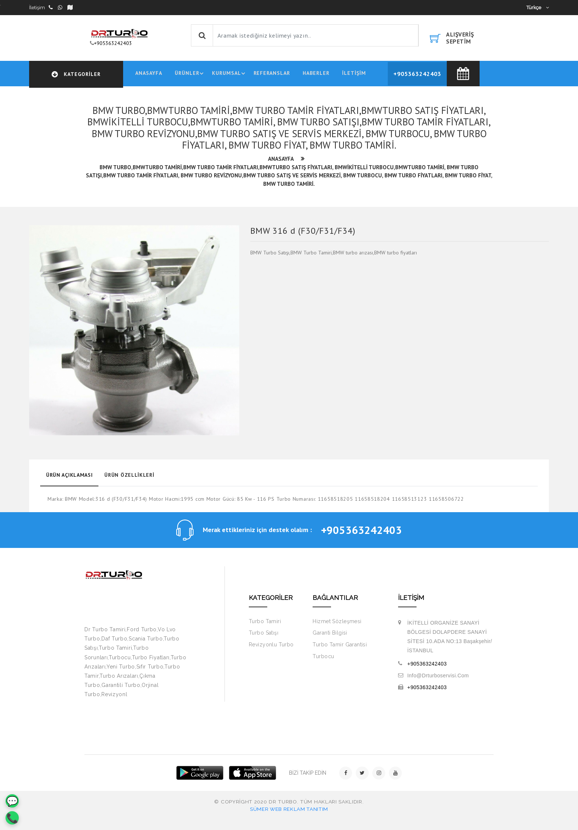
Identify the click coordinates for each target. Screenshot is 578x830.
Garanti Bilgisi (330, 635)
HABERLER (316, 74)
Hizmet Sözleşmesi (337, 623)
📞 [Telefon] (12, 818)
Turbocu (323, 658)
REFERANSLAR (272, 74)
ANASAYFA (147, 74)
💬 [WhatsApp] (12, 801)
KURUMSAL (230, 74)
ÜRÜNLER (190, 74)
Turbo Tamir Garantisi (340, 647)
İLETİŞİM (355, 74)
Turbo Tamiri (265, 623)
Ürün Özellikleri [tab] (128, 476)
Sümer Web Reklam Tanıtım (289, 811)
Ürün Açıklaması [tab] (69, 476)
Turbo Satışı (263, 635)
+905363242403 (113, 43)
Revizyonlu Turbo (271, 647)
